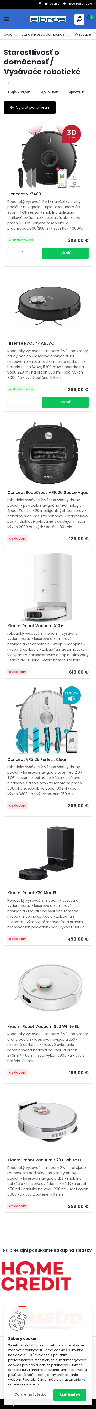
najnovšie (75, 91)
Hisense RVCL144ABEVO (30, 343)
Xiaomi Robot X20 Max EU (32, 892)
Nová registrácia (80, 4)
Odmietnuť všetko (30, 1394)
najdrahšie (48, 91)
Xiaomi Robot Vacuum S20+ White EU (44, 1160)
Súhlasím (69, 1395)
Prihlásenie (51, 4)
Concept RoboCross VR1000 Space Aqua (48, 492)
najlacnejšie (19, 91)
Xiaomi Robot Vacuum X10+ (35, 625)
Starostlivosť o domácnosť (44, 34)
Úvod (8, 34)
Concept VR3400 (24, 194)
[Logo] (48, 19)
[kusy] (22, 253)
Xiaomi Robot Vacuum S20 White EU (43, 1026)
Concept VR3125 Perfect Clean (37, 759)
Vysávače (82, 34)
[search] (79, 19)
